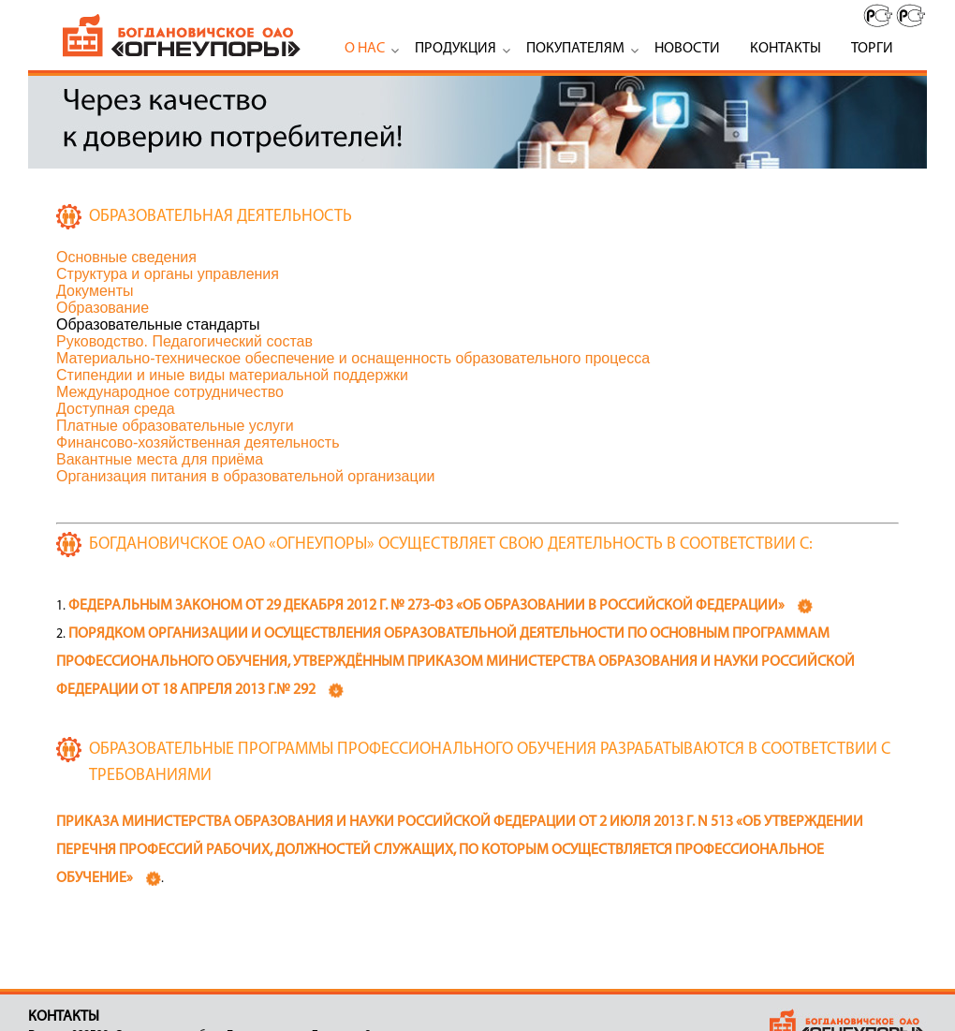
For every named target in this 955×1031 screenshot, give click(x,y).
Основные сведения (126, 257)
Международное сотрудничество (170, 392)
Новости (687, 48)
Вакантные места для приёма (159, 459)
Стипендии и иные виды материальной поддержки (232, 375)
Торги (872, 48)
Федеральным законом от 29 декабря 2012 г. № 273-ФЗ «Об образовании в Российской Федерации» (426, 605)
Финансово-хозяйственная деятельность (197, 442)
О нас (365, 48)
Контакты (785, 48)
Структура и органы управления (167, 274)
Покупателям (575, 48)
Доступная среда (115, 409)
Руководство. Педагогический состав (184, 341)
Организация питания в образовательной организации (245, 476)
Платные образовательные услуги (175, 426)
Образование (102, 308)
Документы (94, 291)
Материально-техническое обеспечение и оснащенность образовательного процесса (353, 358)
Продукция (455, 48)
